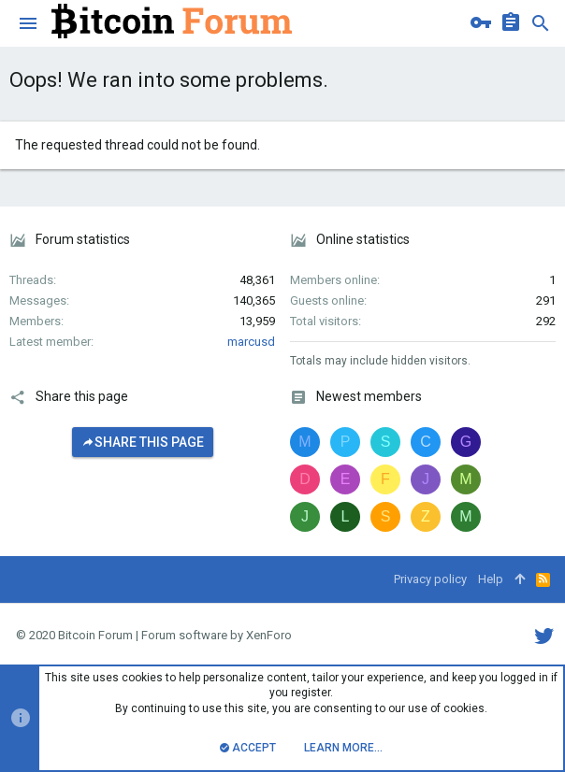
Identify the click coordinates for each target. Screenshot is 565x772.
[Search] (541, 23)
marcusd (251, 342)
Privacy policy (430, 579)
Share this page (142, 442)
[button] (28, 23)
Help (490, 579)
